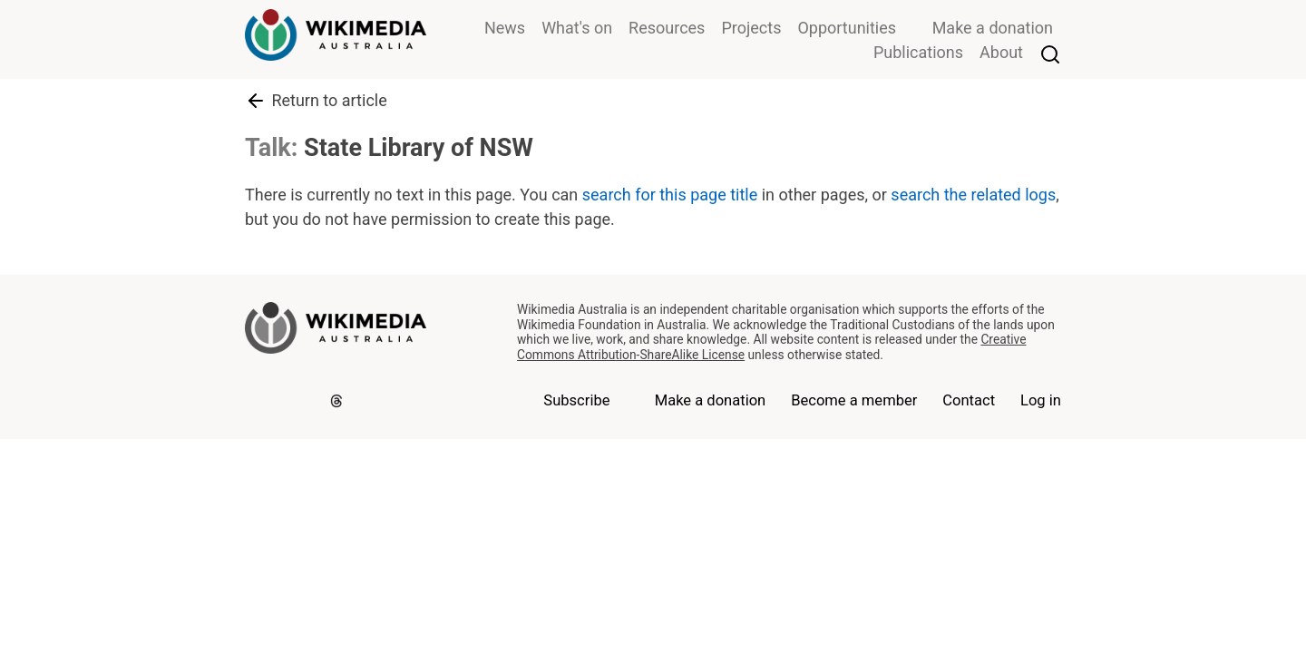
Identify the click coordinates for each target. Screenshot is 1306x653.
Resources (667, 27)
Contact (968, 400)
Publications (918, 52)
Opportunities (846, 27)
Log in (1040, 400)
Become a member (854, 400)
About (1001, 52)
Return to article (316, 101)
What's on (576, 27)
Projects (751, 27)
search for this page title (669, 194)
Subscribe (576, 400)
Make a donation (992, 27)
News (504, 27)
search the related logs (973, 194)
